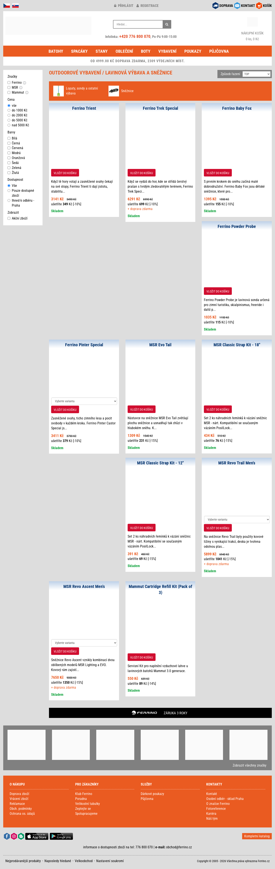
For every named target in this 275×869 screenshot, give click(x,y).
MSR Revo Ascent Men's (84, 586)
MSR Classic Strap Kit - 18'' (237, 344)
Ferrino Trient (84, 108)
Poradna (81, 799)
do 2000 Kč (17, 115)
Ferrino (15, 82)
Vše (12, 186)
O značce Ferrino (218, 804)
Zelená (14, 168)
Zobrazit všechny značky (249, 765)
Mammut (16, 92)
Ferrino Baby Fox (237, 108)
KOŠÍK (267, 6)
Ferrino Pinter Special (84, 344)
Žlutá (13, 173)
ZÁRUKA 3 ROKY (175, 713)
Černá (14, 143)
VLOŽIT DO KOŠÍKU (65, 173)
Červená (15, 148)
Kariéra (211, 814)
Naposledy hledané (57, 861)
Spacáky (79, 51)
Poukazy (192, 51)
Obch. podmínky (21, 809)
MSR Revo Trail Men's (236, 462)
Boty (145, 51)
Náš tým (212, 818)
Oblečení (124, 51)
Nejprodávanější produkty (23, 861)
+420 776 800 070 (134, 36)
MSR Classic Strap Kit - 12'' (160, 462)
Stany (102, 51)
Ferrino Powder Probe (237, 226)
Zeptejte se (83, 809)
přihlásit (123, 6)
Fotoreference (216, 809)
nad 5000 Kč (18, 125)
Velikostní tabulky (87, 804)
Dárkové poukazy (152, 794)
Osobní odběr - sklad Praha (225, 799)
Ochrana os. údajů (22, 814)
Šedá (13, 163)
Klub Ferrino (83, 794)
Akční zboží (18, 218)
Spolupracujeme (86, 814)
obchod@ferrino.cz (179, 847)
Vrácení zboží (19, 799)
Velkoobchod (84, 861)
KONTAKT (248, 6)
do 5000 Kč (17, 120)
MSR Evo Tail (160, 344)
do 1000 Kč (17, 110)
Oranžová (16, 158)
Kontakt (211, 794)
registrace (147, 6)
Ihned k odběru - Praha (21, 202)
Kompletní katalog (257, 836)
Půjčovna (219, 51)
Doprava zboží (19, 794)
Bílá (12, 138)
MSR (13, 87)
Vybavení (167, 51)
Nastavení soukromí (110, 861)
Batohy (56, 51)
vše (12, 106)
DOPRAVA (226, 6)
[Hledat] (167, 24)
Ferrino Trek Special (160, 108)
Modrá (14, 153)
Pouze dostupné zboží (21, 193)
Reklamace (17, 804)
